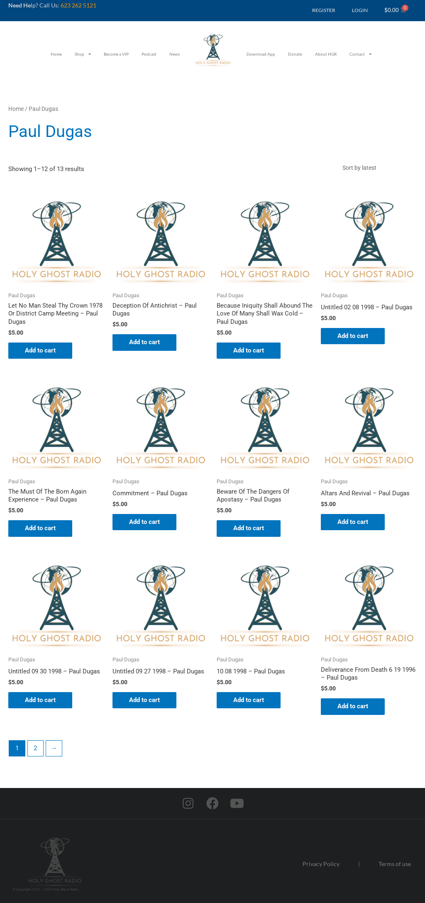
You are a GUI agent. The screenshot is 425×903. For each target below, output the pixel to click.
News (174, 53)
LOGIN (360, 10)
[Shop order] (377, 168)
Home (56, 53)
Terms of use (395, 863)
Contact (360, 54)
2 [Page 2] (35, 748)
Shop (83, 54)
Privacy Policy (321, 863)
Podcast (149, 53)
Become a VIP (116, 53)
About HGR (326, 53)
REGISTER (323, 10)
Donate (295, 53)
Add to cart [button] (40, 350)
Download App (261, 53)
